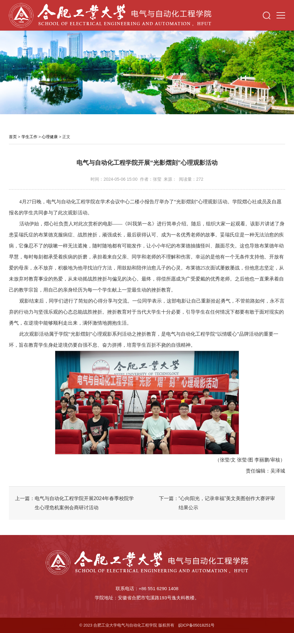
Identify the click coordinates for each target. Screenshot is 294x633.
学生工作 (29, 136)
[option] (147, 71)
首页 (13, 136)
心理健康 (50, 136)
